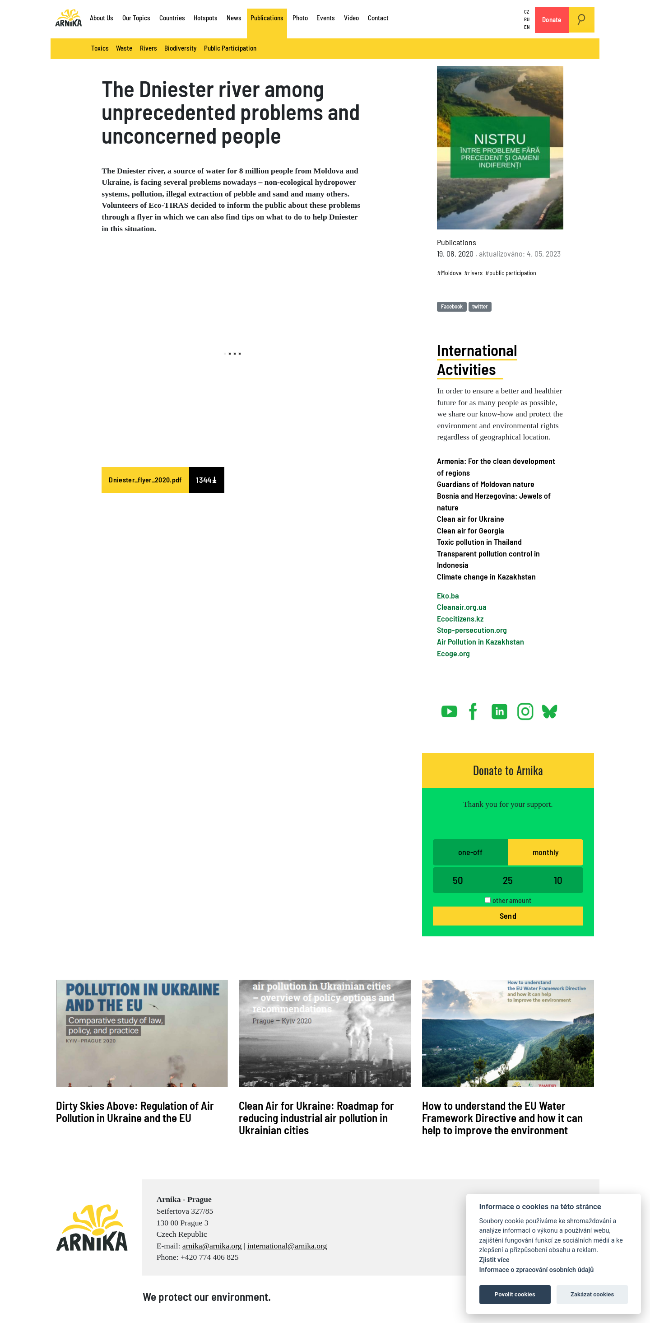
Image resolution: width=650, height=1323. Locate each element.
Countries (172, 18)
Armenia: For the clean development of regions (496, 466)
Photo (300, 18)
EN (526, 27)
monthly (546, 852)
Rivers (148, 48)
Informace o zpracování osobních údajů (536, 1270)
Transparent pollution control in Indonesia (488, 559)
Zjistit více (494, 1260)
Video (351, 18)
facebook (475, 707)
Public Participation (230, 48)
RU (526, 19)
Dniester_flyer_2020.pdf (145, 479)
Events (325, 18)
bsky (549, 707)
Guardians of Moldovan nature (485, 484)
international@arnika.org (287, 1245)
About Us (101, 18)
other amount (511, 900)
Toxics (100, 48)
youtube (450, 707)
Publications (267, 18)
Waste (124, 48)
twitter (480, 306)
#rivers (473, 272)
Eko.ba (448, 595)
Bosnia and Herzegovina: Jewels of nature (494, 501)
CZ (526, 11)
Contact (378, 18)
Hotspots (206, 18)
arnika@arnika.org (212, 1245)
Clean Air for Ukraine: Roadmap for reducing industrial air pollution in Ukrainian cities (316, 1117)
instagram (525, 707)
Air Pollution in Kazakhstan (480, 641)
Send (508, 916)
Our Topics (136, 18)
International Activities (477, 359)
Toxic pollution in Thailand (479, 542)
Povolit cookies (515, 1294)
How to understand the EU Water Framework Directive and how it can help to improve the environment (502, 1117)
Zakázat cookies (592, 1294)
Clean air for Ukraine (470, 519)
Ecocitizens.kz (460, 618)
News (234, 18)
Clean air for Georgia (470, 530)
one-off (470, 852)
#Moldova (449, 272)
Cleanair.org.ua (462, 607)
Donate (552, 19)
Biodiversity (180, 48)
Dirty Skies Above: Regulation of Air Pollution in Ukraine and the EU (135, 1111)
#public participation (510, 272)
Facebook (452, 306)
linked (500, 707)
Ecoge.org (453, 653)
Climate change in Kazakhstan (486, 576)
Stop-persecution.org (472, 630)
